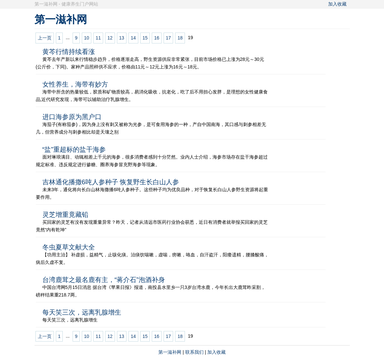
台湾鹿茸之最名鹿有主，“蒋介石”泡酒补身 (103, 279)
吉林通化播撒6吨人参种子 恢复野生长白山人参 (110, 182)
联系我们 (194, 352)
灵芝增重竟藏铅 (65, 214)
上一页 (45, 37)
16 (156, 37)
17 (168, 37)
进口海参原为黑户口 (72, 116)
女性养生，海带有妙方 (75, 84)
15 (145, 37)
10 (86, 37)
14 (133, 37)
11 (98, 37)
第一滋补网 (169, 352)
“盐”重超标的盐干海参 (74, 149)
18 (180, 37)
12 (110, 37)
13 (121, 37)
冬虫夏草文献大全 (68, 247)
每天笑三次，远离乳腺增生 (81, 312)
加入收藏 (337, 4)
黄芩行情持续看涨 (68, 51)
